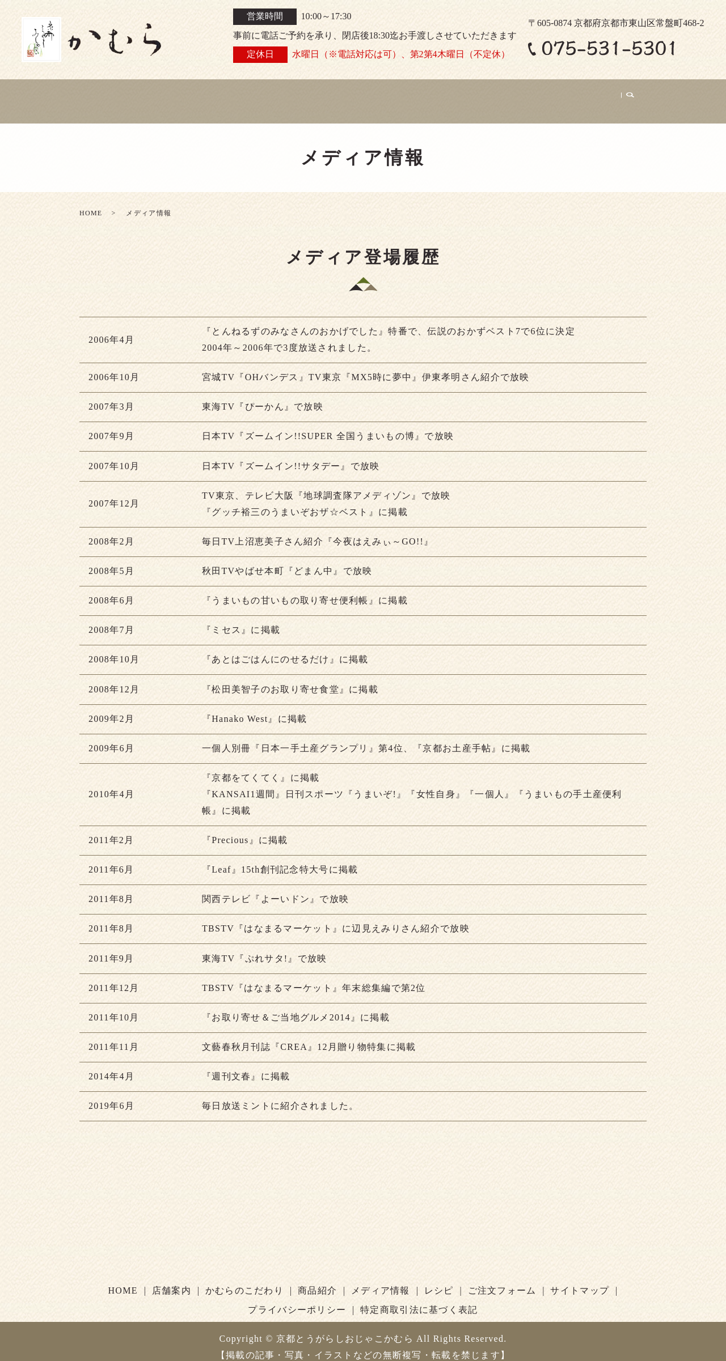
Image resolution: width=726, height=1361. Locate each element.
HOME (111, 95)
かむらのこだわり (300, 95)
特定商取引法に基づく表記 (419, 1298)
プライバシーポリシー (297, 1298)
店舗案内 (222, 95)
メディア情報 (445, 95)
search (630, 95)
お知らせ (164, 95)
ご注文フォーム (576, 95)
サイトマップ (579, 1278)
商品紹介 (378, 95)
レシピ (509, 95)
